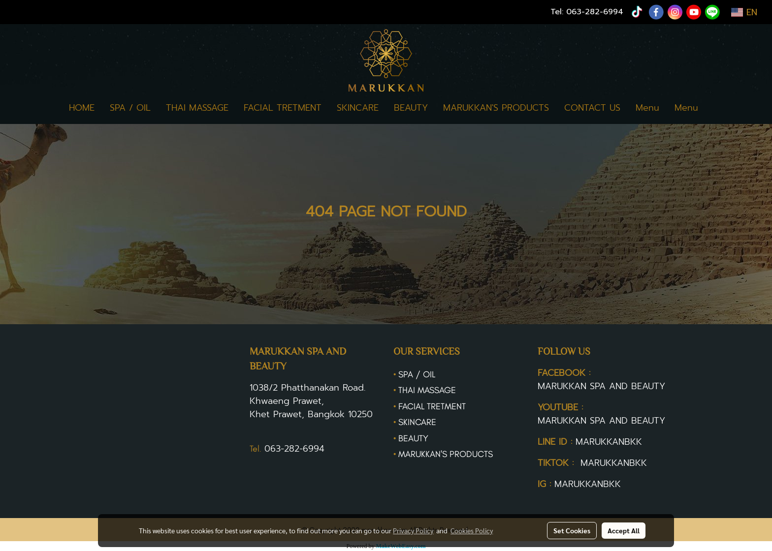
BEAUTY (411, 108)
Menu (647, 108)
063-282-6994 (594, 12)
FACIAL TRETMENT (283, 108)
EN (744, 12)
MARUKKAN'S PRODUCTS (496, 108)
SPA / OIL (130, 108)
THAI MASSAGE (197, 108)
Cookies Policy (471, 530)
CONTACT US (592, 108)
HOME (82, 108)
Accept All (624, 530)
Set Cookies (571, 530)
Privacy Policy (413, 530)
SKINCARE (358, 108)
